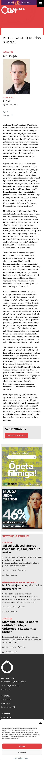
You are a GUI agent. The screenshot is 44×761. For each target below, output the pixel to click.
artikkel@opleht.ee (10, 685)
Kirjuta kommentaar (16, 435)
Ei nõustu (22, 753)
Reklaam (5, 703)
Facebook (6, 689)
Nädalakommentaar (13, 582)
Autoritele (6, 699)
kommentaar (9, 575)
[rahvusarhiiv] (22, 466)
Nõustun (22, 746)
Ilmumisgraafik (8, 707)
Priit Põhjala (10, 56)
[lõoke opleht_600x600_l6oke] (22, 509)
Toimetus (5, 696)
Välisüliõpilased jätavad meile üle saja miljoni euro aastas (21, 549)
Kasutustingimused (21, 758)
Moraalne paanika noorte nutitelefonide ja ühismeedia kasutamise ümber (20, 627)
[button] (40, 722)
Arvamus (8, 52)
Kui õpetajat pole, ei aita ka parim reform (22, 587)
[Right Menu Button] (40, 4)
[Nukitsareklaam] (19, 2)
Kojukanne (6, 717)
